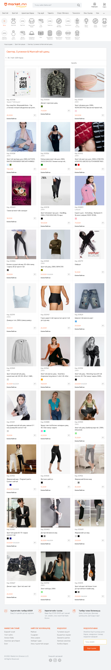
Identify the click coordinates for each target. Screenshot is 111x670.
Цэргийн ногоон (42, 106)
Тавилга (50, 13)
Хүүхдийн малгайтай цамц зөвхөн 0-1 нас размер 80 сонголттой (20, 427)
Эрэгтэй (15, 13)
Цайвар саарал (8, 380)
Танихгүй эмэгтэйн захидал (17, 211)
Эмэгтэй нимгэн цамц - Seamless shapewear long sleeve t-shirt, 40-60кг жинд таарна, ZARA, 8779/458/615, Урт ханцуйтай (55, 375)
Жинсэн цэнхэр (76, 321)
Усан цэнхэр (8, 165)
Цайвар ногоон (76, 433)
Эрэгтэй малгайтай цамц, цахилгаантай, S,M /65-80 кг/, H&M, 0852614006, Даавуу (19, 375)
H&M (8, 370)
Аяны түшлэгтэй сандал (40, 644)
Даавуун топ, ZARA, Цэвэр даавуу (19, 320)
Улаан (79, 165)
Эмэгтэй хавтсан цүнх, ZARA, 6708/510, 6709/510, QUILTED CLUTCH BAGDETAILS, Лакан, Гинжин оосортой (89, 160)
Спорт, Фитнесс (63, 13)
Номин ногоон (45, 431)
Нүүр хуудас (8, 44)
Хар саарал (8, 270)
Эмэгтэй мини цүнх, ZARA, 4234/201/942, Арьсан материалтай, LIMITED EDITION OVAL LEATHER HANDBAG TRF (89, 106)
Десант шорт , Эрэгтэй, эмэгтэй (18, 586)
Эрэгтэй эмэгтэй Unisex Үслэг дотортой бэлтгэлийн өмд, (86, 588)
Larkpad (77, 210)
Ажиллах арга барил (12, 641)
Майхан (34, 632)
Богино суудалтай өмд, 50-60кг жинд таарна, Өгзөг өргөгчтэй (20, 266)
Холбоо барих (62, 644)
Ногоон (42, 165)
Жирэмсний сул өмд (82, 533)
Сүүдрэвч (34, 635)
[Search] (54, 5)
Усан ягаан (76, 111)
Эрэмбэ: (74, 63)
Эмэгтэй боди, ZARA (48, 589)
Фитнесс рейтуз (47, 479)
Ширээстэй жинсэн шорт (84, 318)
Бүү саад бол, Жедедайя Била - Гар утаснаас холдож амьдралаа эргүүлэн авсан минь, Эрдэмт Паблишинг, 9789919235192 (21, 106)
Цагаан (8, 324)
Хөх (11, 485)
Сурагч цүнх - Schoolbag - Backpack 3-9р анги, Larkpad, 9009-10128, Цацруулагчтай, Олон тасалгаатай (89, 214)
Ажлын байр (9, 638)
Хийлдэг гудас (36, 641)
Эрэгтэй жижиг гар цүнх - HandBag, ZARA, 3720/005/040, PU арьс (53, 214)
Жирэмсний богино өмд (83, 479)
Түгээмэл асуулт (63, 632)
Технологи (76, 13)
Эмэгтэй (5, 13)
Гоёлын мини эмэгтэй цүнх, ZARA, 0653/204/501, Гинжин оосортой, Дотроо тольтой (53, 160)
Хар (76, 165)
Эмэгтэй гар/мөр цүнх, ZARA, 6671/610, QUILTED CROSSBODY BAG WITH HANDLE (21, 160)
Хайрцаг (78, 264)
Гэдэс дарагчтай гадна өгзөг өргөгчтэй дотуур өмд (55, 319)
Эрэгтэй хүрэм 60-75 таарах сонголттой (17, 534)
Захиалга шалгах (63, 638)
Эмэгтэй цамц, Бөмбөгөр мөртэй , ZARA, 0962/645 (89, 429)
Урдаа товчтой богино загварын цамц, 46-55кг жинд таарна (55, 427)
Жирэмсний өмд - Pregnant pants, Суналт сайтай (19, 480)
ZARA (77, 102)
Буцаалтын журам (64, 635)
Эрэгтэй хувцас (20, 44)
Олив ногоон (42, 270)
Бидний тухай (9, 632)
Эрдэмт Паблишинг (13, 102)
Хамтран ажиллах (64, 641)
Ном (97, 13)
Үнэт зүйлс (8, 635)
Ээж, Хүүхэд (88, 13)
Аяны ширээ (35, 638)
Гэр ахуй (41, 13)
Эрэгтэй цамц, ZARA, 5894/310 (52, 267)
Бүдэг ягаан (42, 431)
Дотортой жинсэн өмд (49, 533)
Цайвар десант (8, 590)
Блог (6, 644)
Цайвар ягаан (76, 219)
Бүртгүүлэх (91, 648)
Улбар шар (42, 380)
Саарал (79, 483)
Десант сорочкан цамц (49, 103)
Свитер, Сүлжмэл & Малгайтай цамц (40, 44)
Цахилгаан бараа (28, 13)
